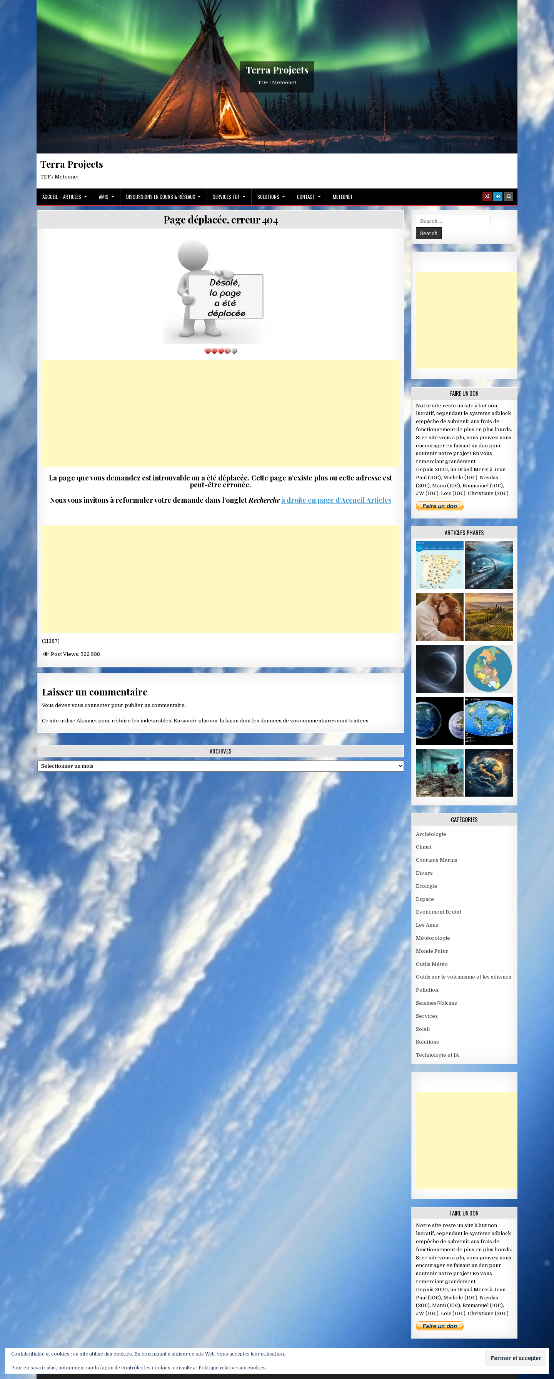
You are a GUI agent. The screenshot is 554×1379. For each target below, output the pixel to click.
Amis (103, 196)
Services (427, 1016)
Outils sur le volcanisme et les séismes (463, 977)
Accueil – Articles (61, 196)
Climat (424, 847)
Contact (306, 196)
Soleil (423, 1029)
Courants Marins (436, 860)
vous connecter (91, 705)
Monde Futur (432, 951)
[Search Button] (508, 196)
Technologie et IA (437, 1055)
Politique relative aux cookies (232, 1368)
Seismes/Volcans (436, 1003)
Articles (378, 500)
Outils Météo (432, 964)
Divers (424, 873)
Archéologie (431, 834)
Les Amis (427, 925)
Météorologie (433, 938)
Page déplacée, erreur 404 (221, 219)
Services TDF (226, 196)
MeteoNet (343, 196)
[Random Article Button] (487, 196)
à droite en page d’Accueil (323, 500)
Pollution (427, 990)
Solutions (268, 196)
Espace (425, 899)
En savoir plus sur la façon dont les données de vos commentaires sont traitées (271, 721)
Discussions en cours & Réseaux (160, 196)
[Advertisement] (220, 413)
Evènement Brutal (438, 912)
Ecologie (426, 886)
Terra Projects (277, 69)
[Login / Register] (497, 196)
